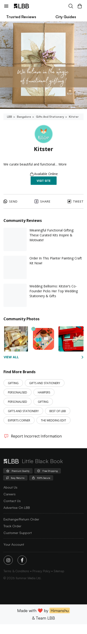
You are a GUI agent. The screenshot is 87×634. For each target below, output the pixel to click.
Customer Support (17, 542)
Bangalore (23, 116)
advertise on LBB (16, 517)
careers (9, 504)
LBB (9, 116)
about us (10, 497)
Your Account (13, 554)
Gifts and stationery (49, 116)
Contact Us (12, 511)
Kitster (73, 116)
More (65, 174)
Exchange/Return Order (21, 529)
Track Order (12, 536)
